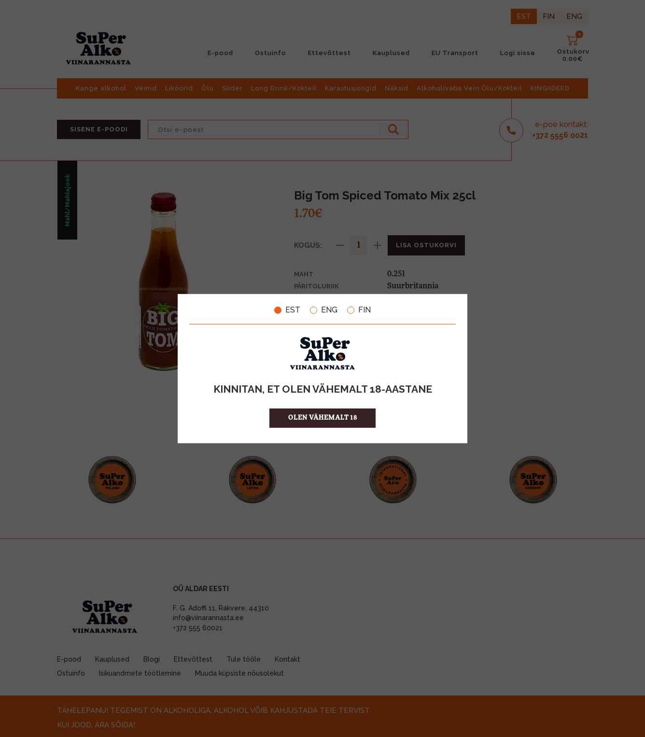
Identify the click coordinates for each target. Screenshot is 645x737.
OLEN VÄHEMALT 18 (322, 417)
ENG (323, 310)
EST (287, 310)
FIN (359, 310)
